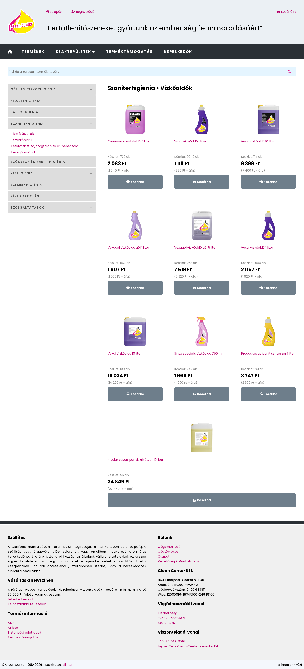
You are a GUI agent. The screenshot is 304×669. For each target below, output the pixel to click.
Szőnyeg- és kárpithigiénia (38, 162)
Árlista (13, 627)
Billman (67, 664)
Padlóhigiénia (24, 112)
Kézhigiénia (22, 173)
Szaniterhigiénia (27, 123)
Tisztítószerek (22, 133)
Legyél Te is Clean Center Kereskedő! (188, 646)
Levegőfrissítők (23, 152)
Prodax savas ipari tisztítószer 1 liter (268, 353)
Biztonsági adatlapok (24, 632)
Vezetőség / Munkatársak (179, 561)
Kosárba (135, 182)
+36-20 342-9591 (171, 641)
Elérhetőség (167, 613)
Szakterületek (75, 51)
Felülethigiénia (26, 100)
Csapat (164, 556)
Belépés (54, 11)
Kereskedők (178, 51)
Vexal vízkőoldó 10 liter (125, 353)
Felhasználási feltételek (27, 604)
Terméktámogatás (129, 51)
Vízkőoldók (22, 140)
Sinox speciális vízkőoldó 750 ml (198, 353)
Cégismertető (169, 547)
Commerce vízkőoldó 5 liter (129, 141)
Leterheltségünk (21, 599)
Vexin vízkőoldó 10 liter (258, 141)
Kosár (286, 11)
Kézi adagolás (25, 196)
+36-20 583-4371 (171, 618)
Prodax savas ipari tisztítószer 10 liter (135, 460)
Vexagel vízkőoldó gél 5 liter (195, 247)
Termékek (33, 51)
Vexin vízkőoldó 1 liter (190, 141)
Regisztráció (83, 11)
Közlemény (167, 623)
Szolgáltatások (27, 207)
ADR (11, 623)
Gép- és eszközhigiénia (33, 89)
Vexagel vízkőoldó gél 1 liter (128, 247)
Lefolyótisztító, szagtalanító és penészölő (44, 146)
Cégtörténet (168, 551)
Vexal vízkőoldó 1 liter (257, 247)
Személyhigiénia (26, 184)
